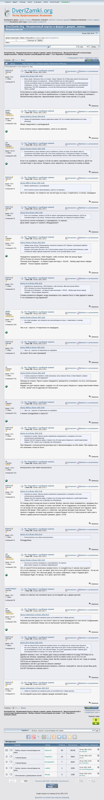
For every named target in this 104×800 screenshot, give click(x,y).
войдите (38, 38)
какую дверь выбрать (36, 22)
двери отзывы (25, 20)
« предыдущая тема (75, 58)
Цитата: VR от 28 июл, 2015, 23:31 (31, 642)
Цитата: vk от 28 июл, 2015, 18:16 (31, 283)
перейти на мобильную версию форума (52, 797)
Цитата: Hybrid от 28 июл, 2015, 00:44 (32, 242)
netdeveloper (10, 589)
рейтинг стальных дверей (59, 20)
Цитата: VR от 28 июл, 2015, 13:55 (31, 212)
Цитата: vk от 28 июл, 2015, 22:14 (31, 534)
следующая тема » (91, 58)
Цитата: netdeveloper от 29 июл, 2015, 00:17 (34, 614)
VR (6, 143)
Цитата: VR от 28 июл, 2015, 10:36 (31, 76)
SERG (7, 110)
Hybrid (8, 70)
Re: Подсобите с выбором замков (39, 71)
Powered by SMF (40, 781)
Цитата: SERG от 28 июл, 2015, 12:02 (32, 183)
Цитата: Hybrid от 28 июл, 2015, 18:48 (32, 373)
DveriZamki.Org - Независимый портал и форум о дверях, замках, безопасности (33, 53)
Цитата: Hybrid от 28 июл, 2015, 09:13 (32, 116)
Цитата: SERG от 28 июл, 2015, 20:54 (32, 347)
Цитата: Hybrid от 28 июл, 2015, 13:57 (32, 560)
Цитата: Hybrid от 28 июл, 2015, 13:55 (32, 317)
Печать (95, 60)
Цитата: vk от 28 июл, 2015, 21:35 (31, 433)
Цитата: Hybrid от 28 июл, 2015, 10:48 (32, 149)
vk (6, 237)
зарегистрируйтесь (52, 38)
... (18, 60)
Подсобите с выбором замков (66, 54)
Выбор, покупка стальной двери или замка (34, 54)
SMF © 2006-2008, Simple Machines (58, 781)
